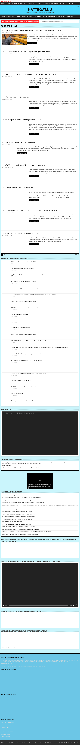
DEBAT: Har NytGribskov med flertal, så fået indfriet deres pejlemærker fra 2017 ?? (33, 210)
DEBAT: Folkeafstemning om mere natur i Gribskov (20, 511)
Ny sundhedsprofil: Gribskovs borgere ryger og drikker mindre (25, 399)
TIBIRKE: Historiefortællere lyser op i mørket (21, 379)
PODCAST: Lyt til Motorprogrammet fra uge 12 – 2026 (23, 333)
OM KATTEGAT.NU (12, 3)
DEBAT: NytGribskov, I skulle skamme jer (17, 187)
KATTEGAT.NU (40, 10)
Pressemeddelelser (60, 16)
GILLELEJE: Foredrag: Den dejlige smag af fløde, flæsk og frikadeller (26, 360)
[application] (40, 433)
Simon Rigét (4, 521)
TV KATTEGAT (69, 3)
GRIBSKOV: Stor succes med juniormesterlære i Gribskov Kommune (26, 307)
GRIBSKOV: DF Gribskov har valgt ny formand (19, 142)
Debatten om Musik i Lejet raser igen (16, 96)
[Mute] (73, 605)
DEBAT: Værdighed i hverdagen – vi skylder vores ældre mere (21, 513)
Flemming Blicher (6, 526)
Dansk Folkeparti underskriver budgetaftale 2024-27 (22, 119)
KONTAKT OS (21, 3)
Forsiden (3, 3)
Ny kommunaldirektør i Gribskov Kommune (20, 327)
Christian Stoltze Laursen (7, 516)
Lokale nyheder (10, 16)
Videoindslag (70, 16)
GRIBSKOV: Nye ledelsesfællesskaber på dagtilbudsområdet (25, 366)
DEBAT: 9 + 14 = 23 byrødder (15, 521)
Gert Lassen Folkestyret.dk (9, 531)
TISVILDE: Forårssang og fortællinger (19, 314)
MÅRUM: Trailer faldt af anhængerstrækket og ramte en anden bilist (26, 353)
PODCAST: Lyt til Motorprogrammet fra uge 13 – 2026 (23, 300)
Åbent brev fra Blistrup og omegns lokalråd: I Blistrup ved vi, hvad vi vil (34, 531)
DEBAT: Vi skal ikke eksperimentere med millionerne (51, 21)
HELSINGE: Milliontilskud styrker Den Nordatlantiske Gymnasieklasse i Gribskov (29, 373)
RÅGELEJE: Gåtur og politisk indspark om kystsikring (23, 526)
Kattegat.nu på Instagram (43, 3)
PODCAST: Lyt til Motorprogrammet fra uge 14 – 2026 (23, 261)
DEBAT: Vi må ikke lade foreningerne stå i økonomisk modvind (24, 528)
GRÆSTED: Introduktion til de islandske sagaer (22, 499)
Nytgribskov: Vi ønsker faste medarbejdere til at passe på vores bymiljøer (28, 274)
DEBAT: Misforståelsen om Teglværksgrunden (25, 516)
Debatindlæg (51, 16)
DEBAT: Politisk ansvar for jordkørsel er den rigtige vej (23, 386)
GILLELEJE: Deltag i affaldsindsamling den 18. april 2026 (23, 281)
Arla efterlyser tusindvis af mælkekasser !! (19, 494)
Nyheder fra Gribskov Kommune (24, 16)
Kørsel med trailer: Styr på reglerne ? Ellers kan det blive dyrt (24, 287)
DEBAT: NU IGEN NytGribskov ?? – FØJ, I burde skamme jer (23, 165)
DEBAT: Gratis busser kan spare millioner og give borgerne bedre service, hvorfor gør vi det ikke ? (33, 294)
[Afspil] (4, 605)
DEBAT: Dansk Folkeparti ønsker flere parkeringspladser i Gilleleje (26, 51)
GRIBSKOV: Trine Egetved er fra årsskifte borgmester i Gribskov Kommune (27, 502)
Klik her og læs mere (33, 42)
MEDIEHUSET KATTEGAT (57, 3)
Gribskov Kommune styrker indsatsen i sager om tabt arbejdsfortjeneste (24, 497)
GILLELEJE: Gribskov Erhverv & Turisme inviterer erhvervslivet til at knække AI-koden (30, 320)
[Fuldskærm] (76, 605)
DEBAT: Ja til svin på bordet (17, 393)
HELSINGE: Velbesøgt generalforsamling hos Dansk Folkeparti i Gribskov (29, 74)
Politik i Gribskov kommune (40, 16)
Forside (3, 16)
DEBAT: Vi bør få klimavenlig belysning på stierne (20, 233)
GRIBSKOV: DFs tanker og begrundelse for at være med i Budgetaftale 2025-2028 (32, 30)
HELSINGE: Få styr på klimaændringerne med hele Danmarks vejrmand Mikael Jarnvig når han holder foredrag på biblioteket (39, 346)
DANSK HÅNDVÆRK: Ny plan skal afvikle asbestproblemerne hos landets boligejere (30, 340)
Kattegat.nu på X (31, 3)
